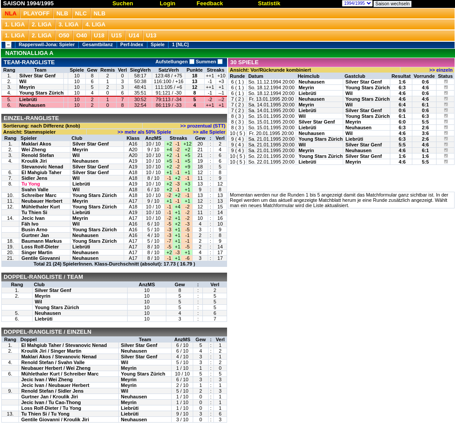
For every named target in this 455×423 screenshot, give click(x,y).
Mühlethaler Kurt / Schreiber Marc (60, 373)
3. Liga (69, 24)
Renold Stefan (38, 155)
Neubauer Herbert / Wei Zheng (56, 368)
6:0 (402, 121)
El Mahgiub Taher (42, 172)
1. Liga (15, 24)
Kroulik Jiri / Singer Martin (51, 351)
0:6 (425, 81)
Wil (22, 81)
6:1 (425, 104)
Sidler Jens (35, 178)
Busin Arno (35, 229)
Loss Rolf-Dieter (40, 246)
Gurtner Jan (35, 235)
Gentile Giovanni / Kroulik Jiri (55, 419)
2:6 (425, 127)
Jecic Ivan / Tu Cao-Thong (51, 402)
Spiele (158, 44)
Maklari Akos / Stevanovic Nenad (58, 356)
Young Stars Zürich (41, 92)
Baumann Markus (42, 241)
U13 (151, 35)
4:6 (425, 87)
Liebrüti (28, 99)
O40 (81, 35)
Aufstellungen (174, 61)
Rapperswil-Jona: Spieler (47, 44)
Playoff (36, 13)
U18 (99, 35)
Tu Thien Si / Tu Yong (45, 413)
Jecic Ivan (33, 218)
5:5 (425, 121)
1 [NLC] (180, 44)
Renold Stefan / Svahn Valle (52, 362)
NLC (81, 13)
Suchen (122, 3)
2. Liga (42, 24)
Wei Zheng (34, 149)
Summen (208, 61)
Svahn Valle (35, 189)
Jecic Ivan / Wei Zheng (47, 379)
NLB (62, 13)
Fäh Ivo (30, 223)
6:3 (402, 87)
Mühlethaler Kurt (41, 206)
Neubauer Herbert (42, 201)
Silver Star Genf (37, 75)
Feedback (210, 3)
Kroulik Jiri (34, 161)
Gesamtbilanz (97, 44)
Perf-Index (131, 44)
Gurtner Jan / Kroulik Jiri (49, 396)
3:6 (425, 133)
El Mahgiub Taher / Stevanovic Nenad (64, 345)
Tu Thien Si (34, 212)
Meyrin (27, 87)
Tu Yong (31, 183)
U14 (133, 35)
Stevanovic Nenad (42, 166)
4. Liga (95, 24)
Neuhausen (32, 105)
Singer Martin (37, 252)
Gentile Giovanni (41, 258)
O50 (64, 35)
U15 (116, 35)
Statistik (269, 3)
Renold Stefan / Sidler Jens (52, 391)
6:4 (402, 104)
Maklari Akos (36, 143)
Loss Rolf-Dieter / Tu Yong (51, 408)
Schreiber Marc (39, 195)
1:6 (402, 81)
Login (167, 3)
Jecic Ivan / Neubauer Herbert (55, 385)
